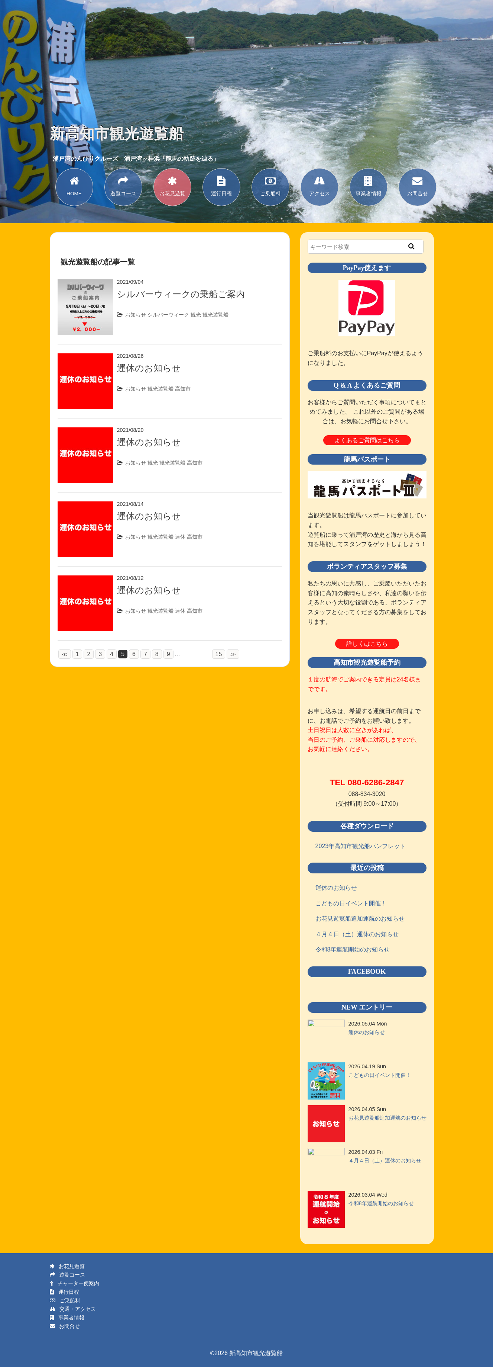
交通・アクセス (73, 1309)
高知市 (183, 389)
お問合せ (417, 185)
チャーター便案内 (74, 1283)
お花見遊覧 (172, 185)
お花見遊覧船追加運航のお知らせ (360, 918)
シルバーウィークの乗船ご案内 (181, 294)
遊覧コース (123, 185)
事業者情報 (369, 185)
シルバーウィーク (168, 315)
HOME (74, 185)
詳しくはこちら (367, 644)
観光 (196, 315)
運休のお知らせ (149, 368)
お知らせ (135, 315)
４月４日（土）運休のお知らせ (357, 934)
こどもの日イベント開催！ (351, 903)
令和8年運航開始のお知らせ (352, 949)
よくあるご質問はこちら (367, 440)
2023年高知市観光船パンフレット (360, 846)
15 (224, 654)
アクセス (319, 185)
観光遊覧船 (215, 315)
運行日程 (221, 185)
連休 (180, 537)
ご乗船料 (270, 185)
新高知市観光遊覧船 (117, 133)
